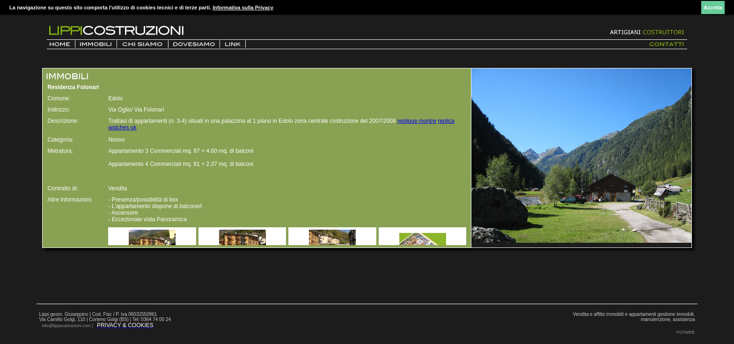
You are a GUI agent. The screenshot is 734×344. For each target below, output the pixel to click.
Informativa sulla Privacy (243, 7)
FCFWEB (686, 332)
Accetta (713, 7)
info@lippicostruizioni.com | (68, 325)
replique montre (416, 121)
